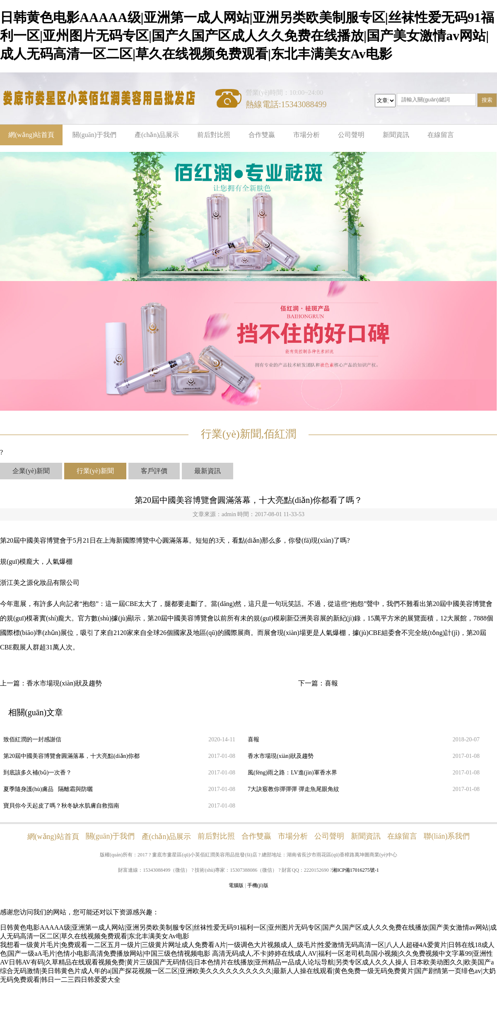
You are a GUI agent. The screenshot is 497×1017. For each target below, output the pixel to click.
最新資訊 (207, 470)
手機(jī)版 (257, 885)
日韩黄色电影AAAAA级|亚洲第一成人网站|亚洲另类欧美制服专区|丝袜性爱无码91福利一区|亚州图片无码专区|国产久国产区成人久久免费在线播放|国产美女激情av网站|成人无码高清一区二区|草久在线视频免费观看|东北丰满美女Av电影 (247, 35)
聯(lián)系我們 (447, 836)
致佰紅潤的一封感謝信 (32, 739)
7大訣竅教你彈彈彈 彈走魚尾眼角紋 (293, 789)
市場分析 (306, 134)
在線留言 (440, 134)
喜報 (331, 683)
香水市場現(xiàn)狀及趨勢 (64, 683)
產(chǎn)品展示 (157, 134)
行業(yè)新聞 (95, 470)
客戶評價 (154, 470)
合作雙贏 (261, 134)
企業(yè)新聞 (31, 470)
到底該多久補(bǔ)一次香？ (37, 772)
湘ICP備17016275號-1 (355, 870)
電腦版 (236, 885)
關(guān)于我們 (94, 134)
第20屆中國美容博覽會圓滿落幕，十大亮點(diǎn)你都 (71, 756)
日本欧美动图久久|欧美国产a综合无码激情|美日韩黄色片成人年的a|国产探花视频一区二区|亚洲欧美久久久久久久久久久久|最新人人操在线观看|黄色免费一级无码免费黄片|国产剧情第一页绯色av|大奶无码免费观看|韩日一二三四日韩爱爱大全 (248, 971)
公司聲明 (351, 134)
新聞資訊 (396, 134)
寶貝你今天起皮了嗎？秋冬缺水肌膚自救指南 (61, 806)
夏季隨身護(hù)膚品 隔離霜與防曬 (48, 789)
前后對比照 (213, 134)
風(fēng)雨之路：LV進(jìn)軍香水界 (292, 772)
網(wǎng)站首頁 (31, 134)
